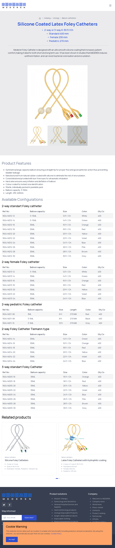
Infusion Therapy (60, 498)
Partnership (97, 516)
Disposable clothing (62, 518)
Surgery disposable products (65, 516)
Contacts (96, 510)
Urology (56, 18)
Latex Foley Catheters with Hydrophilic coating (83, 460)
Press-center (97, 507)
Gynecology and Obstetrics (65, 501)
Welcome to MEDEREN (101, 498)
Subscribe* (29, 517)
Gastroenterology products (65, 510)
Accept (12, 539)
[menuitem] (37, 136)
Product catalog (98, 513)
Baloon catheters (69, 18)
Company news (98, 501)
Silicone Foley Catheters (16, 460)
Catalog (47, 18)
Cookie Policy (56, 533)
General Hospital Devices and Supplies (66, 505)
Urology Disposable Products (66, 513)
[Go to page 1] (57, 478)
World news (97, 504)
